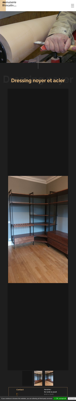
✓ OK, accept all (60, 398)
